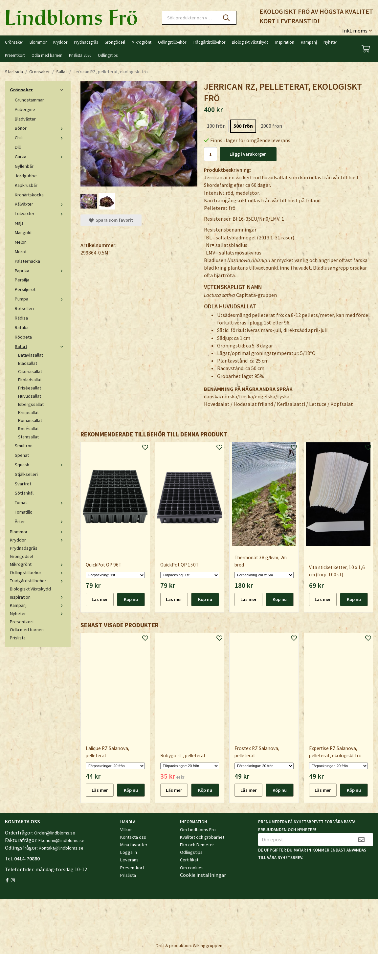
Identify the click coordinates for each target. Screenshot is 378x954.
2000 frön (271, 125)
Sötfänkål (24, 493)
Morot (21, 252)
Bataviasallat (30, 355)
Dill (18, 147)
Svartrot (23, 484)
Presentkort (15, 55)
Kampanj (309, 42)
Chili (40, 138)
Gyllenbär (24, 166)
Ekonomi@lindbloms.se (61, 840)
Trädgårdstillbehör (209, 42)
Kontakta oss (133, 837)
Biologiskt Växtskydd (250, 42)
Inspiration (284, 42)
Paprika (40, 271)
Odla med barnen (47, 55)
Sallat (40, 346)
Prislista (18, 638)
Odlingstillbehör (172, 42)
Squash (40, 465)
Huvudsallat (29, 396)
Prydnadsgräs (86, 42)
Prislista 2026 (80, 55)
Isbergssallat (31, 404)
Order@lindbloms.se (54, 833)
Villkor (126, 829)
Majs (19, 223)
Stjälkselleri (26, 474)
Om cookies (192, 868)
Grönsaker (14, 42)
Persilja (22, 280)
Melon (21, 242)
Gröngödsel (114, 42)
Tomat (40, 502)
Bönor (40, 128)
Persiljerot (25, 289)
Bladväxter (25, 119)
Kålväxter (40, 204)
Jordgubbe (26, 176)
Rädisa (21, 318)
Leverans (129, 860)
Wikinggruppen (207, 945)
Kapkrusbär (26, 185)
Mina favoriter (133, 845)
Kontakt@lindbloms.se (61, 848)
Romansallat (30, 420)
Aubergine (25, 109)
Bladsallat (27, 363)
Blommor (38, 42)
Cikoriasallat (30, 371)
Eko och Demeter (197, 845)
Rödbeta (23, 337)
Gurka (40, 157)
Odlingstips (108, 55)
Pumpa (40, 299)
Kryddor (60, 42)
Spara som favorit (111, 220)
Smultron (24, 446)
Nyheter (330, 42)
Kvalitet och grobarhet (202, 837)
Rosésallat (28, 429)
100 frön (216, 125)
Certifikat (189, 860)
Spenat (22, 455)
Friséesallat (29, 388)
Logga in (128, 852)
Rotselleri (24, 308)
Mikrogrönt (141, 42)
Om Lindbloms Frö (198, 829)
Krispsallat (28, 412)
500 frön (243, 125)
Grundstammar (29, 100)
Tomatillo (24, 512)
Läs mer (100, 599)
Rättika (22, 327)
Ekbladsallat (30, 380)
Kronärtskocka (29, 195)
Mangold (23, 232)
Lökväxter (40, 213)
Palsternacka (27, 261)
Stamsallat (28, 437)
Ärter (40, 521)
